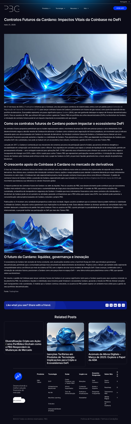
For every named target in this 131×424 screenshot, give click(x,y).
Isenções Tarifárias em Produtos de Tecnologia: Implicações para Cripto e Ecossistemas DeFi (61, 358)
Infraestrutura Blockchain (53, 387)
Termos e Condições (109, 419)
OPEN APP (120, 8)
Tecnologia (60, 8)
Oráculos (51, 404)
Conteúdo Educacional (83, 387)
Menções (82, 381)
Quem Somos (106, 381)
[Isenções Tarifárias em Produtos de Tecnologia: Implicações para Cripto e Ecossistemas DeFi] (65, 324)
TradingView (29, 107)
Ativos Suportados (69, 387)
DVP (49, 381)
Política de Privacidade (90, 419)
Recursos (74, 8)
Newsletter (83, 397)
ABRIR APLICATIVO (17, 399)
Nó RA (50, 392)
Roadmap (107, 387)
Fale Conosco (95, 381)
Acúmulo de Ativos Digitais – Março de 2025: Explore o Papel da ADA (107, 357)
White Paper (106, 398)
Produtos (46, 8)
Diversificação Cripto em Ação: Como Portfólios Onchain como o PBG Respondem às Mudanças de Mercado (23, 345)
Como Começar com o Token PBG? (70, 381)
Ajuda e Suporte (95, 387)
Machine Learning (54, 397)
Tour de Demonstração (70, 392)
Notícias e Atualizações (83, 392)
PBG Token (39, 381)
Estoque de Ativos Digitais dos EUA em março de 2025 (97, 178)
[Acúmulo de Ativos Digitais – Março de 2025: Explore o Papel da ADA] (107, 324)
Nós (86, 8)
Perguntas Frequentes (96, 392)
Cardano (65, 112)
